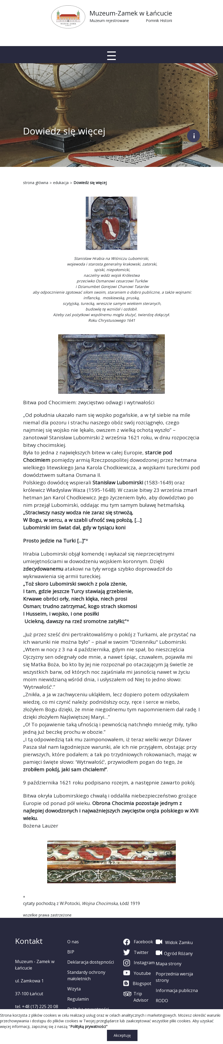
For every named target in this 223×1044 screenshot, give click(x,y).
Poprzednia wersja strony (174, 977)
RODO (162, 1001)
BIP (70, 952)
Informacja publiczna (177, 990)
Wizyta (74, 989)
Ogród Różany (174, 952)
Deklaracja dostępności (90, 962)
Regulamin (78, 999)
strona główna (35, 182)
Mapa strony (168, 964)
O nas (73, 942)
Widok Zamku (174, 941)
